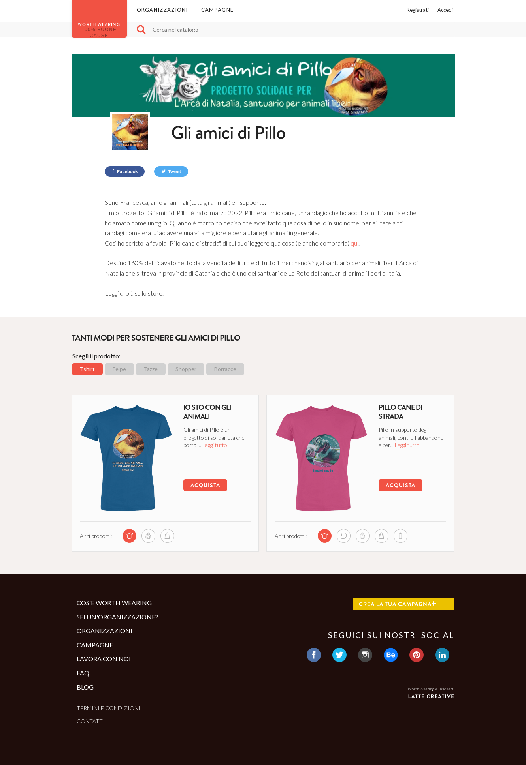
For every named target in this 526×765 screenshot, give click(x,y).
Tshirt (87, 369)
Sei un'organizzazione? (117, 617)
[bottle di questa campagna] (400, 536)
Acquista (205, 485)
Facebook (125, 171)
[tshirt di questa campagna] (129, 536)
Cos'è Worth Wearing (114, 602)
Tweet (171, 171)
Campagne (217, 10)
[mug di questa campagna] (344, 536)
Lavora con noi (104, 658)
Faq (83, 673)
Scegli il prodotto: (96, 356)
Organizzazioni (162, 10)
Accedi (445, 10)
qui (354, 243)
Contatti (91, 721)
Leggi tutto (214, 445)
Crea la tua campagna (397, 604)
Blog (85, 687)
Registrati (418, 10)
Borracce (225, 369)
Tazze (151, 369)
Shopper (185, 369)
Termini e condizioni (108, 708)
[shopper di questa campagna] (167, 536)
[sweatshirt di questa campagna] (148, 536)
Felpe (119, 369)
